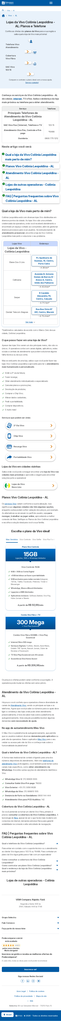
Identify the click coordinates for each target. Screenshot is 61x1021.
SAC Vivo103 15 (10, 68)
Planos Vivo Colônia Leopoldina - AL (30, 166)
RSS (31, 1001)
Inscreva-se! (30, 969)
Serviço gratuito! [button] (32, 82)
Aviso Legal (21, 991)
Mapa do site (41, 996)
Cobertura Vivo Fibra (11, 57)
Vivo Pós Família (49, 539)
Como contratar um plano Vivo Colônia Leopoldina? (27, 865)
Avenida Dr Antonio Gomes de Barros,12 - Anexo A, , (44, 278)
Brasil (7, 1015)
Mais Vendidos (12, 539)
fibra (16, 818)
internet (17, 98)
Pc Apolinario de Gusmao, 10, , (44, 261)
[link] (11, 944)
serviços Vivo (10, 504)
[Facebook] (22, 981)
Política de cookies (36, 991)
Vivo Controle (25, 539)
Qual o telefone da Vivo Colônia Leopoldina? (23, 843)
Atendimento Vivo (18, 705)
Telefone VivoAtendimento (12, 46)
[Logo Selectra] (8, 2)
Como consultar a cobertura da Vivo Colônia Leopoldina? (23, 861)
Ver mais (29, 322)
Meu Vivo (42, 739)
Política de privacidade (23, 996)
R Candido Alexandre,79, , (44, 296)
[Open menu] (51, 3)
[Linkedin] (28, 981)
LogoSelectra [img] (19, 1016)
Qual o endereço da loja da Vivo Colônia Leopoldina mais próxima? (27, 870)
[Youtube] (38, 981)
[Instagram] (33, 981)
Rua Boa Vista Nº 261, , (44, 310)
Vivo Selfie (36, 539)
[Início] (3, 10)
